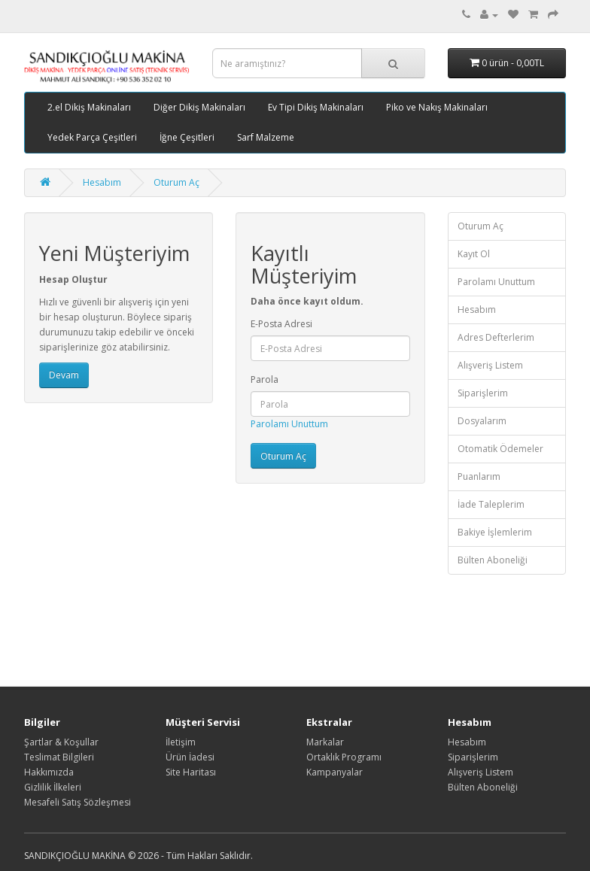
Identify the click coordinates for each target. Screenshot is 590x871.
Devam (64, 375)
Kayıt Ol (474, 253)
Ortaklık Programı (344, 757)
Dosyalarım (482, 420)
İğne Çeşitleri (187, 137)
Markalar (325, 742)
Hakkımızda (49, 772)
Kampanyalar (334, 772)
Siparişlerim (483, 393)
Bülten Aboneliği (493, 560)
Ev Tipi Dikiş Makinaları (315, 107)
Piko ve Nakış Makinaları (437, 107)
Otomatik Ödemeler (500, 448)
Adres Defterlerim (496, 337)
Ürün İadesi (190, 757)
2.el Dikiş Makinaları (89, 107)
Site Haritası (191, 772)
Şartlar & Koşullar (61, 742)
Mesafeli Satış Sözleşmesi (77, 802)
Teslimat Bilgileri (59, 757)
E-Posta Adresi (281, 323)
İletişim (181, 742)
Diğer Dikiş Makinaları (199, 107)
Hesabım (102, 182)
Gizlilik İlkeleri (52, 787)
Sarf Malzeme (265, 137)
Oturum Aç (176, 182)
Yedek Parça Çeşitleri (92, 137)
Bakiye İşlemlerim (495, 532)
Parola (264, 379)
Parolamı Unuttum (289, 423)
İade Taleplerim (491, 504)
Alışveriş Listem (490, 365)
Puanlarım (479, 476)
